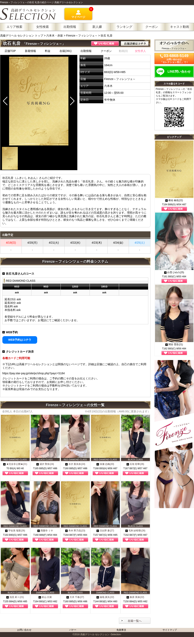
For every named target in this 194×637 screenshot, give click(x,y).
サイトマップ (170, 630)
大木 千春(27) (75, 597)
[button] (72, 101)
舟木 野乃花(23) (75, 530)
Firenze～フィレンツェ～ (81, 35)
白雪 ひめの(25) (174, 272)
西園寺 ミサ (45, 530)
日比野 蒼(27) (105, 530)
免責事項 (121, 630)
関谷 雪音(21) (174, 344)
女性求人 (140, 51)
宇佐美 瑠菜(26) (15, 530)
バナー (72, 630)
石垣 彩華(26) (135, 464)
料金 (47, 51)
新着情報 (30, 51)
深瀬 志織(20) (105, 464)
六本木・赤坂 (54, 35)
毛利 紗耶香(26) (135, 530)
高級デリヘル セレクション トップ (22, 35)
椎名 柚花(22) (174, 200)
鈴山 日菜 (45, 597)
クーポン (106, 51)
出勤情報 (86, 51)
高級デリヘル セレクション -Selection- (100, 634)
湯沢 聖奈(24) (45, 464)
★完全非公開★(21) (15, 464)
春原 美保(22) (135, 597)
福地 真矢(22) (105, 597)
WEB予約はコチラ (19, 339)
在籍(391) (66, 51)
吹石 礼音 (107, 35)
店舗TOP (10, 51)
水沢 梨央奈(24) (75, 464)
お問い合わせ (24, 630)
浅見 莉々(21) (15, 597)
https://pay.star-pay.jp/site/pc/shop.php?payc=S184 (33, 373)
